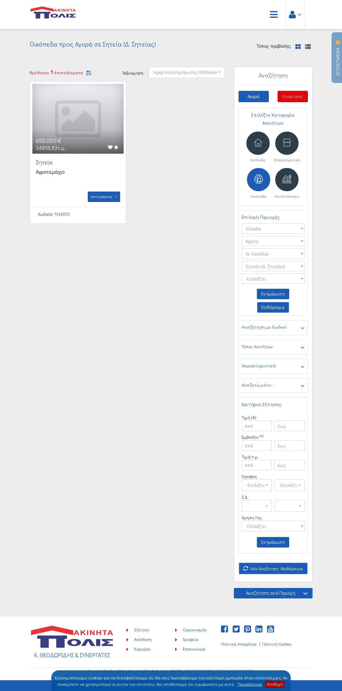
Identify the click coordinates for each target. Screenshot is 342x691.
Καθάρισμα (273, 308)
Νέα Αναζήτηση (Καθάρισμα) (273, 567)
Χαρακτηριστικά (273, 367)
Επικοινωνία (194, 648)
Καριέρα (142, 648)
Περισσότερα (249, 684)
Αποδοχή (275, 684)
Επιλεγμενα (337, 57)
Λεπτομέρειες (104, 196)
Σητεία (45, 162)
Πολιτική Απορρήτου (239, 643)
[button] (187, 72)
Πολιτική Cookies (277, 643)
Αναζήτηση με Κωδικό (273, 329)
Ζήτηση (141, 628)
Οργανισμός (195, 628)
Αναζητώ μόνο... (273, 386)
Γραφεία (191, 638)
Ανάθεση (143, 638)
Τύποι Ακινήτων (273, 348)
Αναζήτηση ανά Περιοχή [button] (276, 592)
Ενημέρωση (273, 295)
